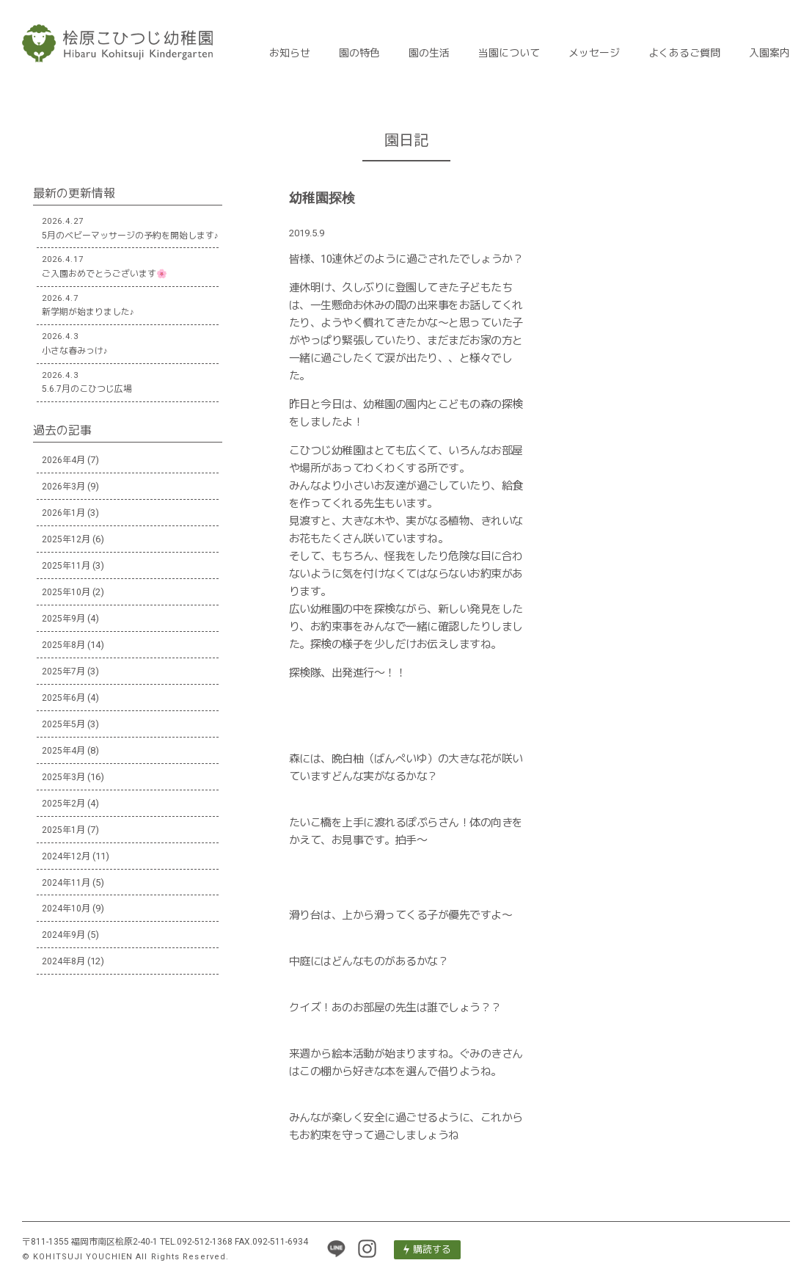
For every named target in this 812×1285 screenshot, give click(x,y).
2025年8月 (63, 645)
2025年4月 (63, 751)
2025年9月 (63, 619)
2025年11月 (66, 566)
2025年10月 (66, 592)
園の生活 (429, 53)
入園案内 (769, 53)
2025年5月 (63, 724)
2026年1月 (63, 513)
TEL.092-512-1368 (196, 1242)
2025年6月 (63, 698)
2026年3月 (63, 486)
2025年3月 (63, 777)
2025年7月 (63, 671)
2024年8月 (63, 961)
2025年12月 (66, 539)
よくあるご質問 (684, 53)
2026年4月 (63, 460)
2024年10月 (66, 908)
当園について (509, 53)
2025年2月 (63, 803)
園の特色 (359, 53)
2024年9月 (63, 935)
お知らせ (289, 53)
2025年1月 (63, 830)
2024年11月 (66, 883)
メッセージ (594, 53)
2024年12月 (66, 856)
